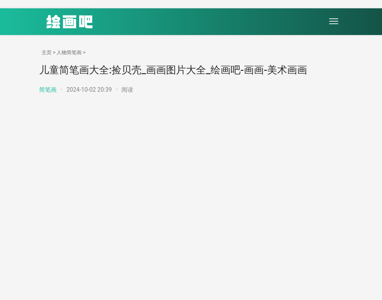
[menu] (334, 21)
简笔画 (48, 89)
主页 (47, 52)
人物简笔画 (69, 52)
